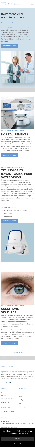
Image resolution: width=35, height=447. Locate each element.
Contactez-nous (9, 46)
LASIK (20, 396)
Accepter (17, 443)
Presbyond (22, 400)
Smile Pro (22, 393)
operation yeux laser (8, 90)
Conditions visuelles (7, 411)
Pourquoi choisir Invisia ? (6, 394)
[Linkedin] (10, 382)
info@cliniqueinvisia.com (9, 427)
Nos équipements (7, 399)
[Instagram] (6, 382)
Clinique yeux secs (25, 407)
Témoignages (5, 402)
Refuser (17, 439)
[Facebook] (2, 382)
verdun (3, 358)
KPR (20, 403)
